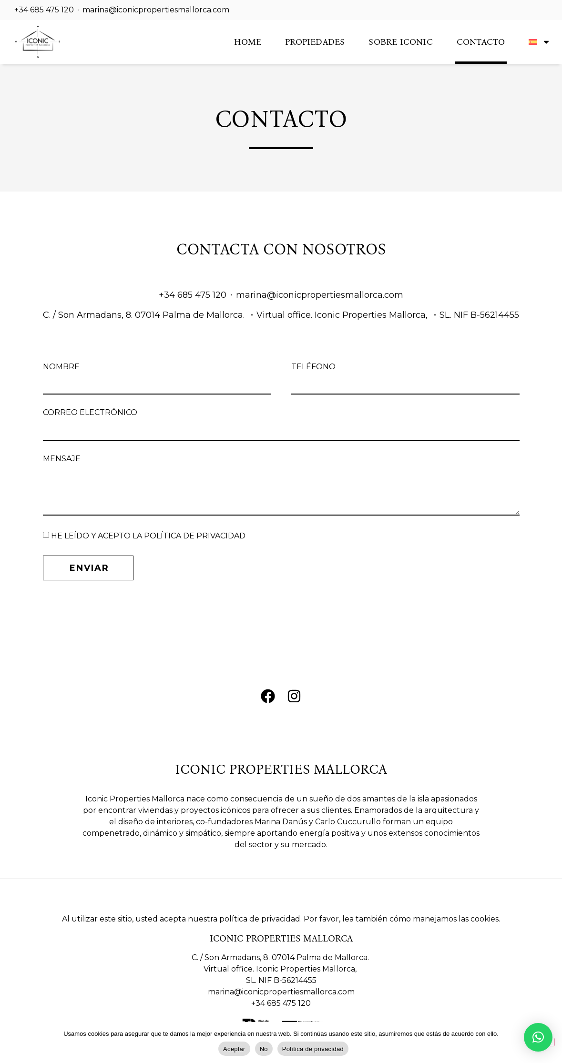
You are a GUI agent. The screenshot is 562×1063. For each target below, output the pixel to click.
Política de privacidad (313, 1049)
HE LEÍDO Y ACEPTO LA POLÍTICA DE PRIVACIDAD (148, 535)
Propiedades (315, 42)
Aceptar (234, 1049)
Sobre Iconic (400, 42)
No (264, 1049)
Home (247, 42)
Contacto (481, 42)
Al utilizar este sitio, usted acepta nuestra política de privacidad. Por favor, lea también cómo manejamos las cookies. (281, 918)
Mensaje (62, 459)
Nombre (61, 367)
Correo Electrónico (90, 413)
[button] (538, 1037)
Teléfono (313, 367)
